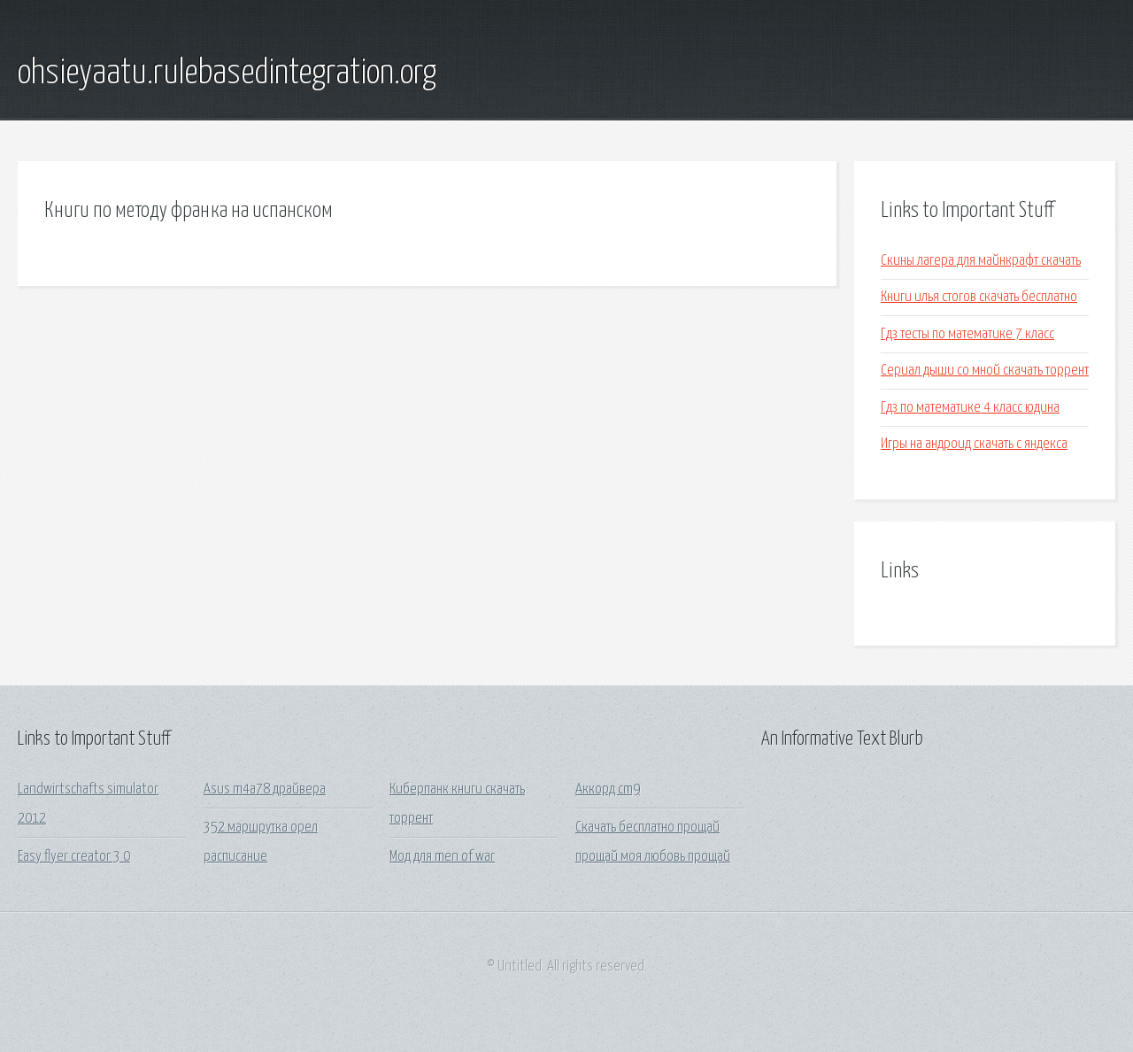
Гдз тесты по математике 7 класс (967, 334)
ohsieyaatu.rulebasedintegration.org (227, 73)
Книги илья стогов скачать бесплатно (979, 297)
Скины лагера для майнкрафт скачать (981, 260)
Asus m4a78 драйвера (265, 789)
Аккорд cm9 (607, 789)
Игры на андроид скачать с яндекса (974, 444)
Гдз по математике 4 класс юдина (970, 407)
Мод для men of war (442, 856)
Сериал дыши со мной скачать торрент (985, 370)
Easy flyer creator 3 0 (74, 856)
